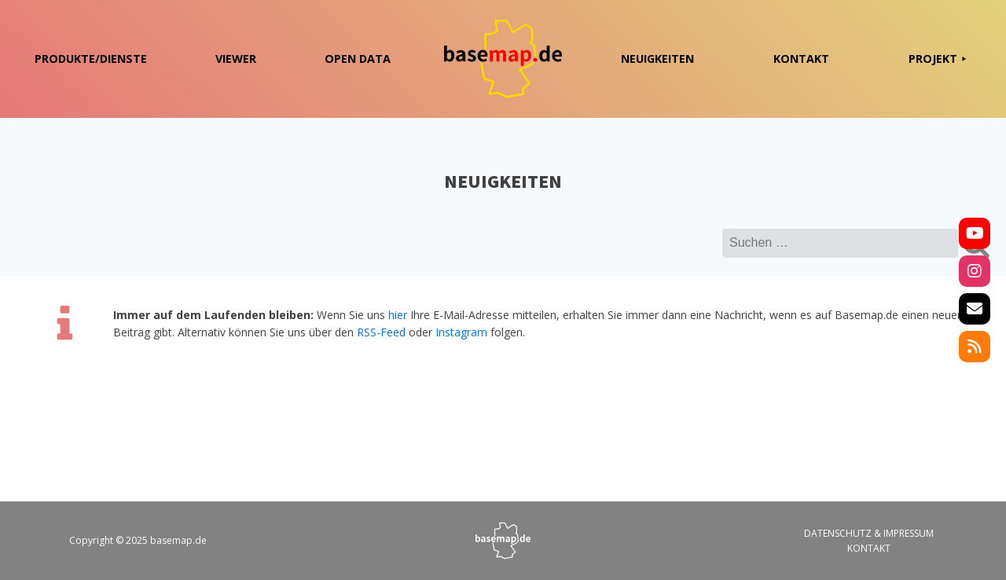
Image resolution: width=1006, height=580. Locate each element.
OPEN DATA (358, 58)
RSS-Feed (381, 332)
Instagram (461, 332)
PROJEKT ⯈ (938, 58)
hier (397, 314)
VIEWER (235, 58)
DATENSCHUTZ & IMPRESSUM (869, 533)
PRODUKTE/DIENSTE (91, 58)
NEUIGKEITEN (657, 58)
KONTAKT (801, 58)
